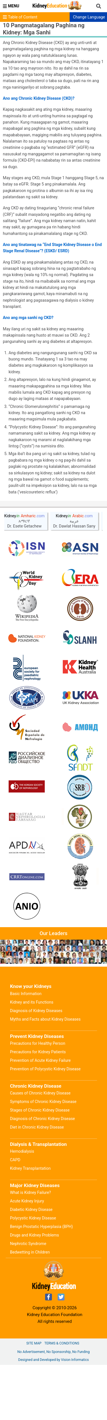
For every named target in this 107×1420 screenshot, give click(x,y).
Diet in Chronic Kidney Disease (37, 1127)
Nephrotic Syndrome (28, 1243)
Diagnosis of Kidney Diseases (36, 1010)
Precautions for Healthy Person (37, 1043)
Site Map (33, 1343)
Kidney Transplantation (30, 1168)
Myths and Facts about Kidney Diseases (45, 1019)
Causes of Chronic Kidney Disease (40, 1093)
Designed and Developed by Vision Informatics (53, 1360)
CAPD (15, 1160)
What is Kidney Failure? (30, 1192)
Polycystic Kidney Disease (33, 1218)
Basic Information (26, 993)
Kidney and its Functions (31, 1002)
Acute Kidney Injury (27, 1201)
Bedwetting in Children (30, 1252)
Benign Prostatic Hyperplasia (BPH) (41, 1226)
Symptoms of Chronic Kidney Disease (43, 1101)
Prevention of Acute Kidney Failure (40, 1060)
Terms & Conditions (61, 1343)
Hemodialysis (22, 1151)
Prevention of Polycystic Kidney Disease (45, 1069)
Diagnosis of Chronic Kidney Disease (42, 1118)
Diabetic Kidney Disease (31, 1209)
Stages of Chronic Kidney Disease (40, 1110)
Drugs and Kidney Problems (34, 1235)
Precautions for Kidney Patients (38, 1052)
